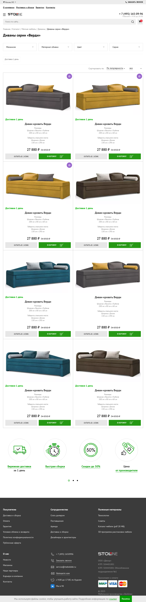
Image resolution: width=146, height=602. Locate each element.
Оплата (6, 521)
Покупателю (9, 509)
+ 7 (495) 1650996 (64, 554)
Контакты (50, 7)
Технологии (103, 515)
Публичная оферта (12, 542)
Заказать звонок (134, 2)
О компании (8, 7)
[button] (69, 480)
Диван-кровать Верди (38, 124)
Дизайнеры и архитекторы (63, 537)
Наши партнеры (10, 570)
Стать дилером (58, 515)
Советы (101, 521)
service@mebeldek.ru (66, 566)
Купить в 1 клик (21, 156)
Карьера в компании (13, 576)
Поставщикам (57, 521)
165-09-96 (131, 14)
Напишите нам (63, 573)
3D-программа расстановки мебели (115, 531)
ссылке (110, 598)
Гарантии (40, 7)
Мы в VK (60, 586)
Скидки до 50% (91, 466)
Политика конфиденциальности (18, 537)
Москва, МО (9, 2)
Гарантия (7, 526)
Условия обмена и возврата (16, 531)
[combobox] (115, 68)
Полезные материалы (109, 509)
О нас (6, 553)
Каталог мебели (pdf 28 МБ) (111, 526)
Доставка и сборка (25, 7)
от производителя (126, 470)
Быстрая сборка (55, 466)
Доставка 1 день (12, 59)
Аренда (54, 526)
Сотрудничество (59, 509)
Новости (7, 559)
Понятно (126, 598)
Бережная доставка (19, 466)
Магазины (7, 565)
